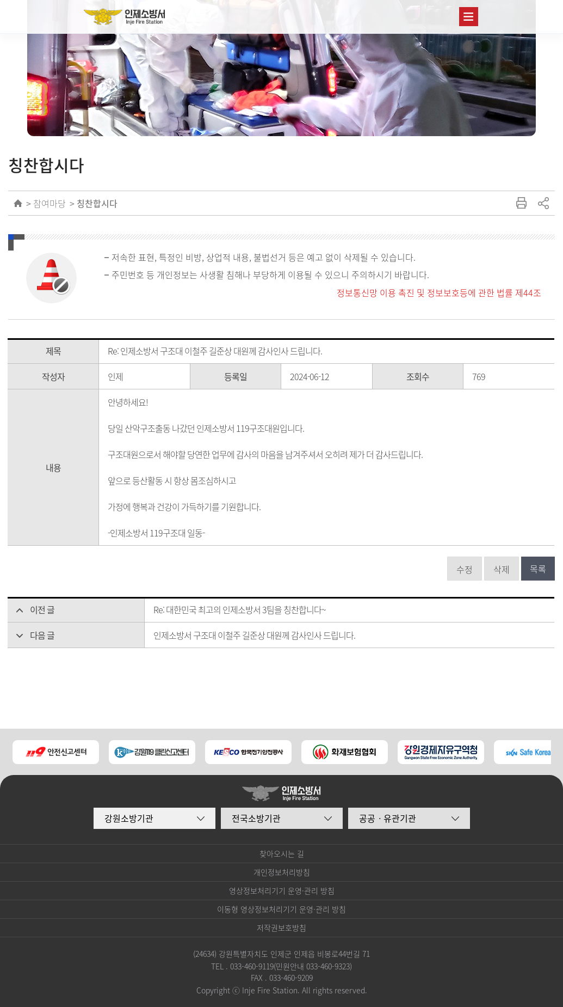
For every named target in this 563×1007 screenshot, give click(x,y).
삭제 (501, 569)
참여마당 (49, 203)
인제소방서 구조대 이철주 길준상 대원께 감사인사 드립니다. (254, 635)
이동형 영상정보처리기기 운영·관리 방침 (281, 909)
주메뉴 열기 (468, 16)
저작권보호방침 (281, 927)
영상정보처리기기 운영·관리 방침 (282, 890)
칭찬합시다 (97, 203)
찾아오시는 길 (281, 853)
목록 (538, 568)
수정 (464, 569)
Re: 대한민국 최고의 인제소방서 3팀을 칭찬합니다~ (239, 609)
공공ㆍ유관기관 (387, 818)
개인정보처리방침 (281, 871)
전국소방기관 (256, 818)
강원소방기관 (128, 818)
